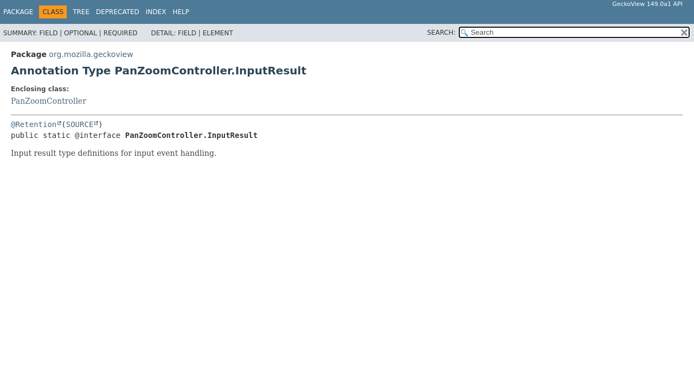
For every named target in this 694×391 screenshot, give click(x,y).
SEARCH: (441, 32)
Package (18, 12)
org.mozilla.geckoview (91, 54)
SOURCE (80, 124)
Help (180, 12)
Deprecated (117, 12)
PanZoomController (48, 101)
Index (156, 12)
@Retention (33, 124)
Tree (81, 12)
